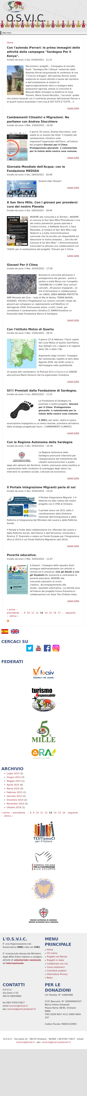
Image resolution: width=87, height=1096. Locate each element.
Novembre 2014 (15, 803)
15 (50, 613)
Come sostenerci (56, 967)
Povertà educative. (22, 555)
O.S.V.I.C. (26, 18)
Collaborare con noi (57, 963)
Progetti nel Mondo (57, 956)
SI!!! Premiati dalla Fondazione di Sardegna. (42, 390)
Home (10, 42)
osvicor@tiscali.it (18, 1006)
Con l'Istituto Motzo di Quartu (30, 329)
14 (46, 613)
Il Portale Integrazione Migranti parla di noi (41, 487)
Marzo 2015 (13, 788)
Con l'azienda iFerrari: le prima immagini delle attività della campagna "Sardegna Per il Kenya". (43, 52)
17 (59, 613)
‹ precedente (18, 812)
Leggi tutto (73, 108)
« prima (11, 609)
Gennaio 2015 (14, 796)
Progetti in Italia (55, 960)
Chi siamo (52, 953)
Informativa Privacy (57, 974)
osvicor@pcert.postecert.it (21, 1009)
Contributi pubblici (57, 970)
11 (32, 613)
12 (37, 613)
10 (28, 613)
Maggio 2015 (14, 781)
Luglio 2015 (13, 773)
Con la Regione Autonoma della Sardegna (39, 442)
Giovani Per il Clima (22, 264)
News (50, 977)
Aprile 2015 (13, 785)
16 (54, 613)
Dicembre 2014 (15, 800)
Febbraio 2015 (14, 792)
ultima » (13, 616)
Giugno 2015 (14, 777)
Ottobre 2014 (14, 807)
